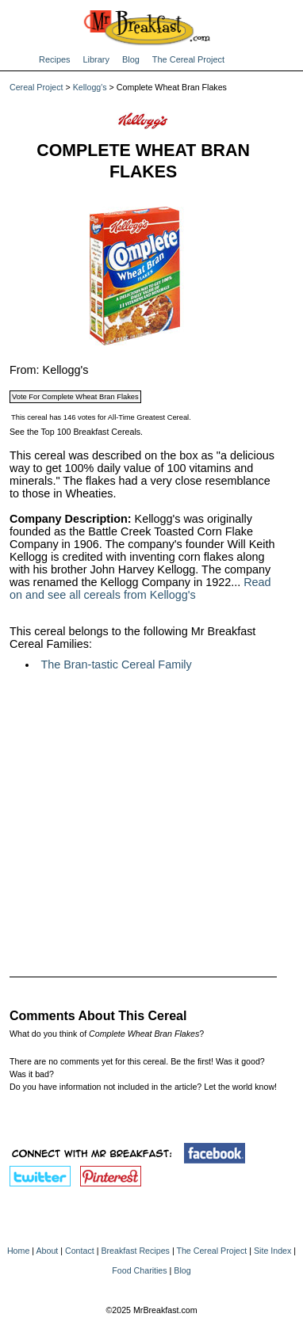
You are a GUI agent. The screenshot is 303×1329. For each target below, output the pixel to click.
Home (18, 1250)
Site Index (272, 1250)
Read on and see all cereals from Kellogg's (140, 588)
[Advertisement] (143, 813)
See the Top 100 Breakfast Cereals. (76, 431)
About (47, 1250)
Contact (79, 1250)
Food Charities (139, 1270)
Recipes (55, 59)
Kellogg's (90, 87)
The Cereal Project (188, 59)
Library (96, 59)
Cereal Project (36, 87)
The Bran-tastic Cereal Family (115, 664)
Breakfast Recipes (135, 1250)
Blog (131, 59)
